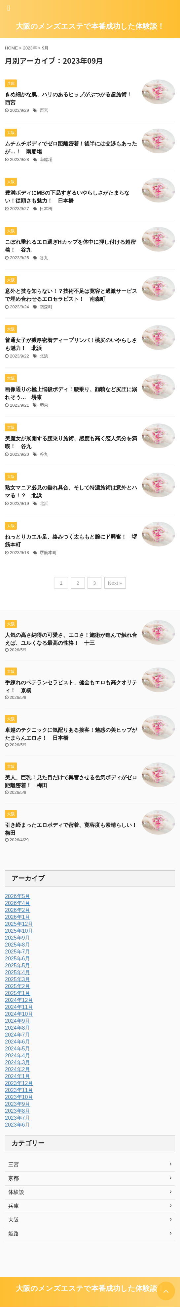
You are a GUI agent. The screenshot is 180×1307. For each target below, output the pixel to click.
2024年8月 (17, 1028)
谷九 (44, 257)
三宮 (13, 1164)
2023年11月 (19, 1090)
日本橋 (46, 208)
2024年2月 (17, 1069)
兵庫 (13, 1206)
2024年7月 (17, 1035)
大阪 (13, 1220)
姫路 (13, 1233)
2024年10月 (19, 1014)
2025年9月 (17, 938)
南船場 (46, 159)
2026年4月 (17, 903)
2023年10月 (19, 1097)
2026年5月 (17, 896)
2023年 (30, 48)
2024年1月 (17, 1076)
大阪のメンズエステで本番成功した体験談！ (90, 26)
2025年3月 (17, 979)
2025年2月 (17, 986)
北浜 (44, 356)
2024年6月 (17, 1041)
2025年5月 (17, 965)
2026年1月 (17, 917)
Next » (115, 583)
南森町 (46, 306)
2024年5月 (17, 1048)
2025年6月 (17, 958)
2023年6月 (17, 1125)
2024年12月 (19, 1000)
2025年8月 (17, 945)
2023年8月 (17, 1111)
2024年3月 (17, 1062)
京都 (13, 1178)
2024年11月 (19, 1007)
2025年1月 (17, 993)
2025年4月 (17, 972)
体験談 (16, 1192)
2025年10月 (19, 931)
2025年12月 (19, 924)
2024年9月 (17, 1021)
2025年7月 (17, 951)
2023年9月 (17, 1104)
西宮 (44, 110)
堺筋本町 (48, 552)
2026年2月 (17, 910)
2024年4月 (17, 1055)
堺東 (44, 405)
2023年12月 (19, 1083)
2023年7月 (17, 1118)
